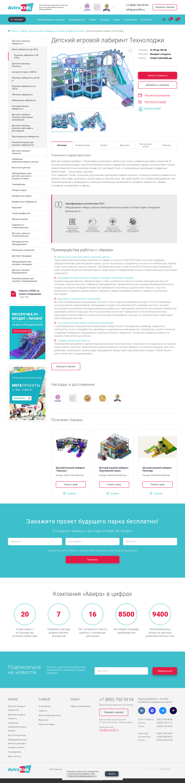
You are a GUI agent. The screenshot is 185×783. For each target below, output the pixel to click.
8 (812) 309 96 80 (164, 719)
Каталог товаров (20, 31)
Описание (62, 145)
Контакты (146, 19)
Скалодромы (18, 184)
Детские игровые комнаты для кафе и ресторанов (22, 128)
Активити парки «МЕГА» (24, 71)
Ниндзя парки (19, 190)
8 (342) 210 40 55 (164, 726)
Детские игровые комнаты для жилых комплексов (22, 117)
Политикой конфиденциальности (82, 776)
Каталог (18, 19)
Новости (43, 711)
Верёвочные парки (22, 195)
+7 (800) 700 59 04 (137, 5)
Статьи (74, 699)
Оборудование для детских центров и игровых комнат (22, 176)
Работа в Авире (47, 724)
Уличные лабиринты (22, 94)
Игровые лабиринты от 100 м (24, 87)
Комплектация (82, 145)
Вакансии (44, 720)
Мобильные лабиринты (24, 100)
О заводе (44, 699)
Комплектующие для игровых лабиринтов (23, 143)
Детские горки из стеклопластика (21, 234)
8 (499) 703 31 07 (164, 723)
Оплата (103, 145)
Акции (116, 19)
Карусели (17, 207)
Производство (77, 19)
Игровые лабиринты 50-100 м (71, 31)
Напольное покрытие (23, 249)
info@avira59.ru (135, 9)
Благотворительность (50, 715)
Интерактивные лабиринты (20, 107)
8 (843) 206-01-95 (165, 740)
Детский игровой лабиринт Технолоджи (105, 31)
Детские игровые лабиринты (42, 31)
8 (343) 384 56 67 (164, 737)
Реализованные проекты (51, 19)
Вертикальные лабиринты (25, 136)
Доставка (125, 145)
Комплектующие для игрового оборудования (24, 279)
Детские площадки (22, 255)
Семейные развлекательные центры (25, 160)
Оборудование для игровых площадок (22, 263)
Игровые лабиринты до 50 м (25, 79)
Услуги (92, 19)
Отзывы (104, 19)
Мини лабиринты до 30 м (25, 49)
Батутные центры (21, 167)
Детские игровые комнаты (21, 64)
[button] (81, 8)
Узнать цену (71, 484)
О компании (130, 19)
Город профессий (21, 213)
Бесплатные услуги (145, 145)
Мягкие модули (20, 219)
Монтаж (166, 145)
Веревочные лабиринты (24, 201)
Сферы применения (80, 706)
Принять (111, 773)
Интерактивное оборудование (20, 243)
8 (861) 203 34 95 (164, 733)
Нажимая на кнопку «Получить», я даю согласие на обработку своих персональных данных (92, 550)
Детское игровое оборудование (21, 271)
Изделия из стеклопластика (20, 226)
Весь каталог (14, 756)
